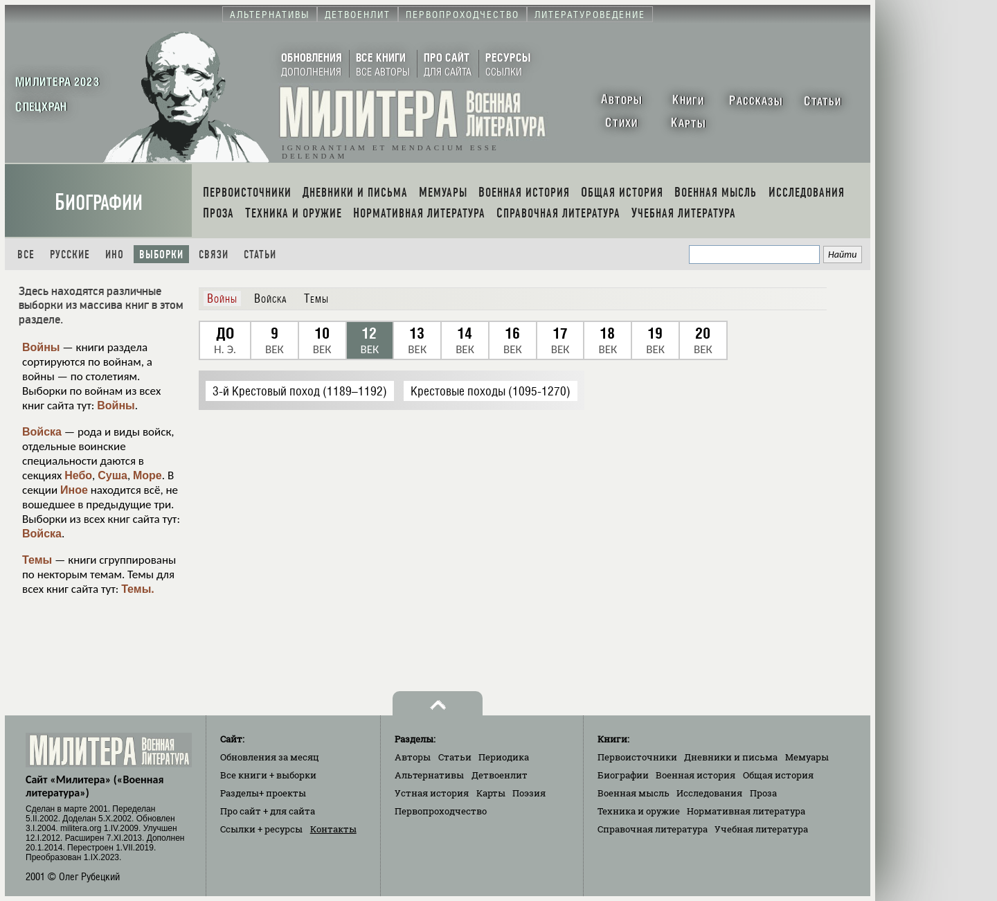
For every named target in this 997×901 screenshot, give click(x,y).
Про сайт (267, 811)
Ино (114, 254)
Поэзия (529, 793)
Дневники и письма (731, 757)
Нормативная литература (746, 811)
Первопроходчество (441, 811)
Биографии (99, 202)
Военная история (695, 775)
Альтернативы (429, 775)
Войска (42, 432)
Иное (74, 490)
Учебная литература (761, 829)
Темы (37, 560)
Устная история (432, 793)
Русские (70, 254)
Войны (41, 347)
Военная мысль (634, 793)
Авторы (413, 757)
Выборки (161, 254)
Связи (213, 254)
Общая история (778, 775)
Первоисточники (637, 757)
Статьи (260, 254)
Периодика (503, 757)
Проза (763, 793)
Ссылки (261, 829)
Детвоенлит (499, 775)
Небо (78, 475)
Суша (112, 475)
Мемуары (807, 757)
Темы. (137, 589)
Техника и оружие (639, 811)
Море (147, 475)
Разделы (263, 793)
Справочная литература (653, 829)
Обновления (269, 757)
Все (26, 254)
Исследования (709, 793)
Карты (490, 793)
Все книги (268, 775)
